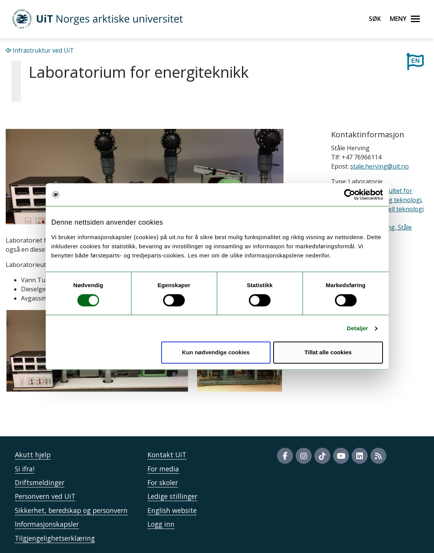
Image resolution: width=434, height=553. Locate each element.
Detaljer (357, 328)
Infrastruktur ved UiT (40, 50)
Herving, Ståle (392, 227)
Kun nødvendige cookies (216, 352)
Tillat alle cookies (328, 352)
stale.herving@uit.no (379, 166)
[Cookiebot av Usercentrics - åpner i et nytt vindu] (349, 194)
